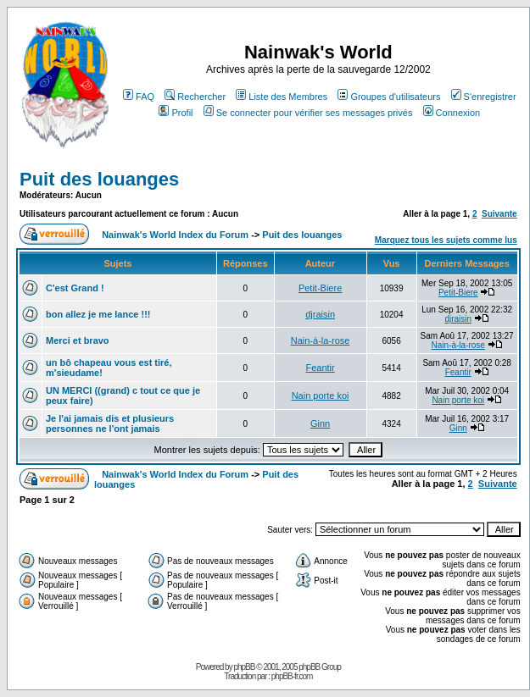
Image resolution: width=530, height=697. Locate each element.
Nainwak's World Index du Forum (175, 235)
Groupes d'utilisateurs (389, 96)
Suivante (499, 214)
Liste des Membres (281, 96)
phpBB (243, 667)
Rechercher (195, 96)
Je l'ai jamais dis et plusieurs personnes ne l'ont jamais (110, 423)
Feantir (319, 367)
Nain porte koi (320, 395)
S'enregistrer (483, 96)
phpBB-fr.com (292, 676)
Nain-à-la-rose (320, 340)
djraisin (320, 314)
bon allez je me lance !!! (98, 314)
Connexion (452, 113)
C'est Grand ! (75, 288)
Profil (175, 113)
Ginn (320, 423)
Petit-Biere (320, 288)
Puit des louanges (99, 179)
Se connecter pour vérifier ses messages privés (308, 113)
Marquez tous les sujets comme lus (446, 240)
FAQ (138, 96)
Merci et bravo (77, 340)
